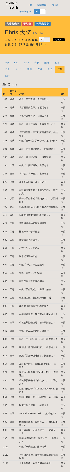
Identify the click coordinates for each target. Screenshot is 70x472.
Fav (16, 62)
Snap (26, 62)
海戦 (39, 69)
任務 (60, 69)
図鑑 (7, 69)
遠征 (49, 69)
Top (30, 5)
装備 (56, 62)
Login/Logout (24, 11)
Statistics (42, 5)
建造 (29, 69)
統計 (7, 76)
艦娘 (46, 62)
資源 (36, 62)
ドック (18, 69)
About (55, 5)
